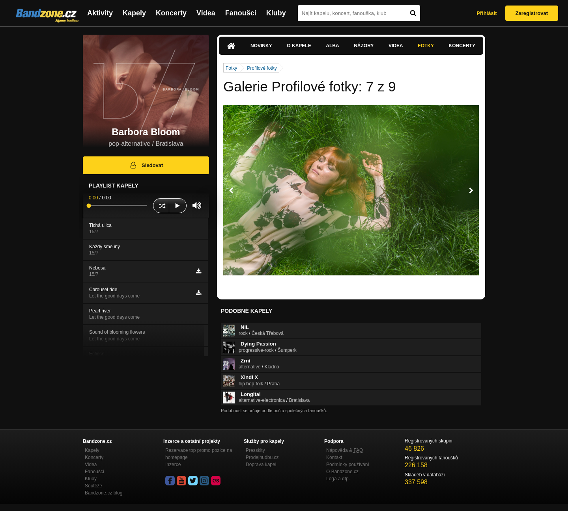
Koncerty (171, 13)
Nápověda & (344, 450)
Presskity (255, 450)
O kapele (299, 45)
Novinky (261, 45)
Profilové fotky (262, 68)
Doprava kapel (261, 464)
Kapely (134, 13)
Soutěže (93, 486)
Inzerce (173, 464)
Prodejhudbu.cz (262, 457)
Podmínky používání (347, 464)
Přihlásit (486, 13)
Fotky (426, 45)
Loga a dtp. (338, 478)
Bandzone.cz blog (103, 493)
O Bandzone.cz (342, 471)
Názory (364, 45)
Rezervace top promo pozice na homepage (198, 454)
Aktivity (100, 13)
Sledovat (146, 165)
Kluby (276, 13)
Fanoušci (240, 13)
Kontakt (334, 457)
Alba (332, 45)
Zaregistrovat (532, 13)
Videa (205, 13)
